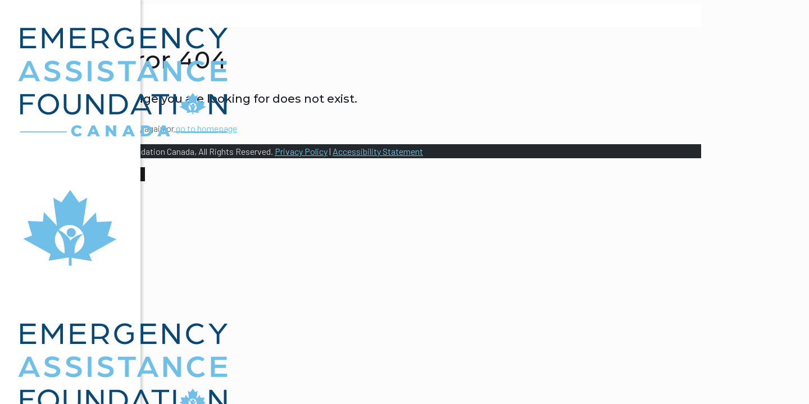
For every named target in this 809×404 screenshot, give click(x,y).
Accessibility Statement (378, 151)
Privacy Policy (301, 151)
